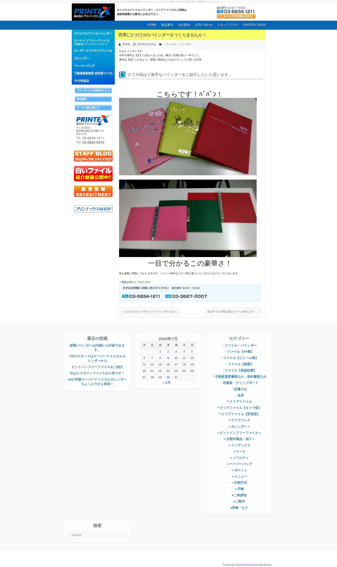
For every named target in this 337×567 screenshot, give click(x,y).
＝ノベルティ (239, 457)
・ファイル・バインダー (177, 44)
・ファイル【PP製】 (239, 351)
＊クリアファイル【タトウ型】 (239, 408)
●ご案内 (239, 501)
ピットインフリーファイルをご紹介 (97, 367)
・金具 (239, 395)
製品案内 (167, 24)
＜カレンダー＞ (239, 426)
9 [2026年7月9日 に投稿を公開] (168, 358)
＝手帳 (239, 489)
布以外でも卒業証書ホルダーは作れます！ (233, 311)
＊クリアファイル (239, 401)
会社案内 (184, 24)
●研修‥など (239, 507)
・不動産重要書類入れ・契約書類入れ (239, 376)
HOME (151, 24)
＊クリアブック (239, 420)
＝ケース (239, 451)
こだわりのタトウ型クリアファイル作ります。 (149, 311)
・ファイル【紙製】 (239, 364)
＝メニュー (239, 476)
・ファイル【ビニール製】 (239, 358)
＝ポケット (239, 470)
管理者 (126, 44)
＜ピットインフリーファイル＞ (239, 432)
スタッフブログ (228, 24)
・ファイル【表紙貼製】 (239, 370)
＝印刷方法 (239, 482)
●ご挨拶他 (239, 495)
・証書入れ (239, 389)
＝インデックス (239, 445)
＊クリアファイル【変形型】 (239, 414)
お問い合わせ (204, 24)
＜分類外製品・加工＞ (239, 439)
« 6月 (167, 382)
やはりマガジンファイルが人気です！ (97, 373)
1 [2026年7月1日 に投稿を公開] (160, 351)
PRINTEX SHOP (254, 24)
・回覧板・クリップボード (239, 383)
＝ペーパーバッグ (239, 464)
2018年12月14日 (146, 44)
